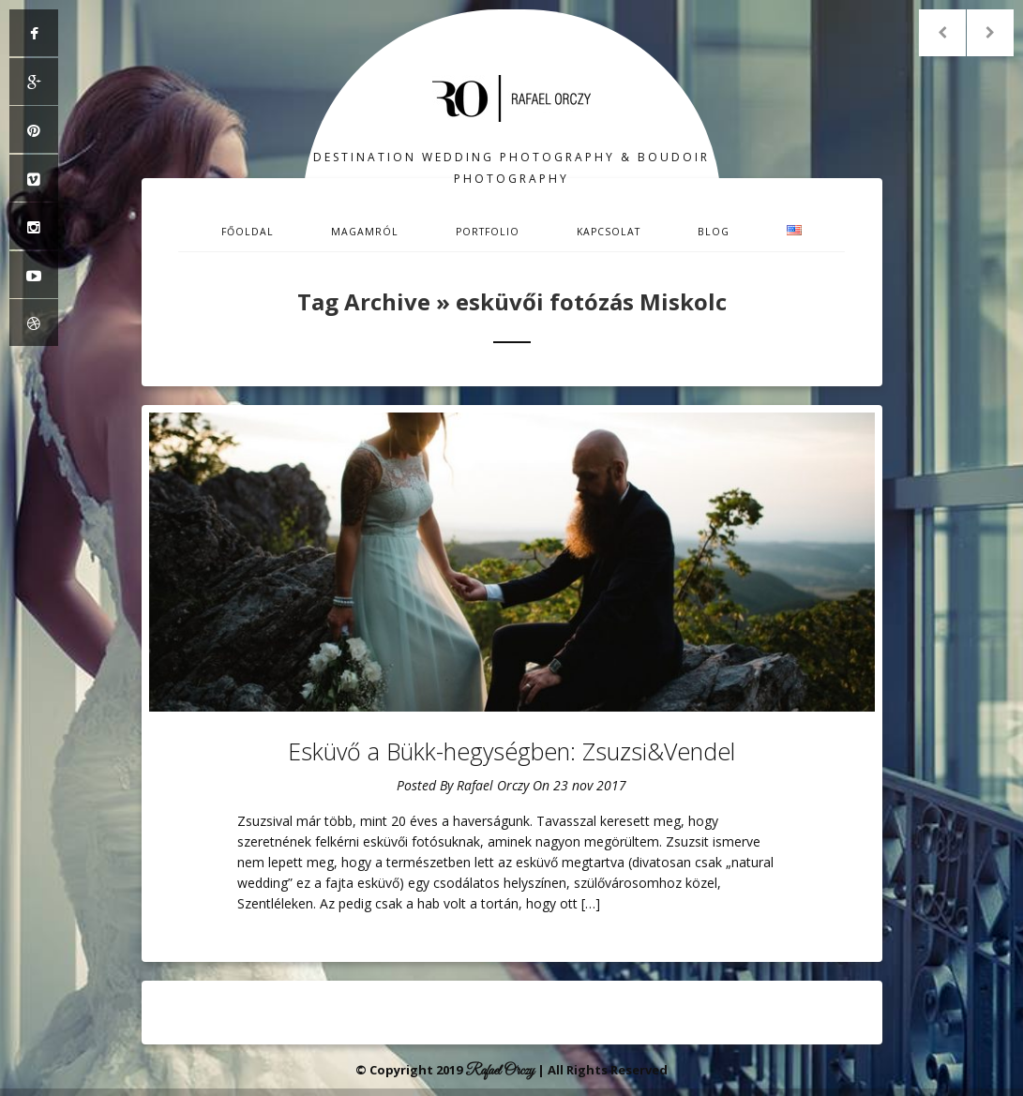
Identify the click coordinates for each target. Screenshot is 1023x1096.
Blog (714, 231)
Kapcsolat (608, 231)
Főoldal (247, 231)
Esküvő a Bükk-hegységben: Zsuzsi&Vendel (511, 751)
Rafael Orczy (493, 785)
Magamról (365, 231)
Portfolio (487, 231)
